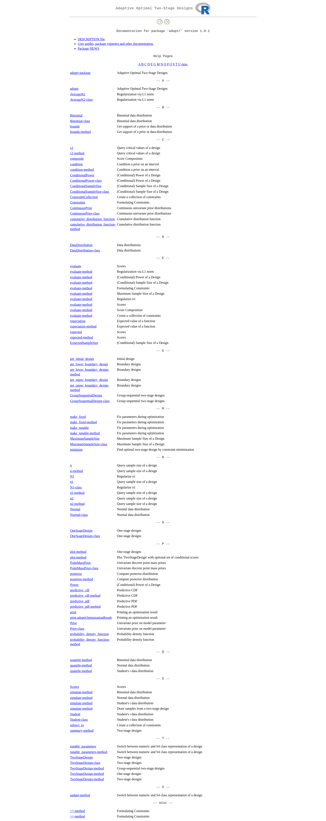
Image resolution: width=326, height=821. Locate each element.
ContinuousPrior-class (85, 213)
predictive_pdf (79, 601)
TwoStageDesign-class (85, 763)
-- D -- (163, 237)
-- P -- (163, 544)
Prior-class (77, 628)
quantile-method (81, 660)
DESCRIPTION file (91, 39)
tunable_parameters (83, 746)
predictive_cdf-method (85, 595)
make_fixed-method (83, 422)
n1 (71, 482)
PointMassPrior (80, 563)
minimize (76, 449)
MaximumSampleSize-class (88, 444)
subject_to (77, 725)
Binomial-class (80, 121)
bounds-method (80, 132)
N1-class (76, 487)
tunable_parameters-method (88, 752)
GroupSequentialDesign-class (90, 401)
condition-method (82, 169)
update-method (80, 795)
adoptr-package (80, 73)
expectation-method (83, 326)
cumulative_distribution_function (92, 219)
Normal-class (79, 515)
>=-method (77, 816)
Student (75, 714)
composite (77, 158)
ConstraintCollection (84, 197)
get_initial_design (82, 359)
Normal (75, 509)
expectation (77, 321)
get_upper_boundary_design (89, 380)
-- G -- (163, 351)
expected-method (81, 337)
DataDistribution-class (85, 250)
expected (76, 332)
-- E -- (163, 258)
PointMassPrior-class (84, 568)
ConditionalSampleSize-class (89, 191)
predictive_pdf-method (85, 606)
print (73, 612)
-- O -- (163, 522)
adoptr (74, 88)
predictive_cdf (79, 590)
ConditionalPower (82, 175)
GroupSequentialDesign (86, 395)
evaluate (75, 266)
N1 (72, 476)
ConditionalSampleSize (85, 186)
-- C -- (163, 139)
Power (74, 585)
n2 (71, 498)
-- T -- (163, 738)
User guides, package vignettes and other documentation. (116, 43)
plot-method (78, 551)
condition (76, 164)
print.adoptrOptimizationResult (91, 617)
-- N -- (163, 457)
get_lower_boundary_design (89, 364)
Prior (73, 623)
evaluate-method (81, 271)
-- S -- (163, 678)
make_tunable (79, 428)
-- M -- (163, 408)
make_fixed (78, 416)
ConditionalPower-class (86, 180)
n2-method (77, 504)
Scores (74, 686)
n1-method (77, 493)
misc (185, 64)
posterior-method (81, 579)
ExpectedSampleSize (84, 343)
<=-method (77, 811)
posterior (76, 574)
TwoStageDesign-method (87, 768)
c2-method (77, 153)
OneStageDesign (81, 530)
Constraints (77, 202)
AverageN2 (77, 94)
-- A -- (163, 81)
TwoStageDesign (81, 757)
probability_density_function (89, 634)
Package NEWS (88, 48)
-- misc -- (163, 803)
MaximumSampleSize (85, 438)
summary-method (82, 730)
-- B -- (163, 107)
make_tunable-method (85, 433)
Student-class (79, 719)
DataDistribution (81, 245)
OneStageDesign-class (85, 536)
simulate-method (81, 692)
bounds (75, 126)
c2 (71, 148)
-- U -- (163, 787)
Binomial (76, 115)
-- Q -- (163, 652)
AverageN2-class (81, 99)
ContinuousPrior (81, 208)
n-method (76, 471)
